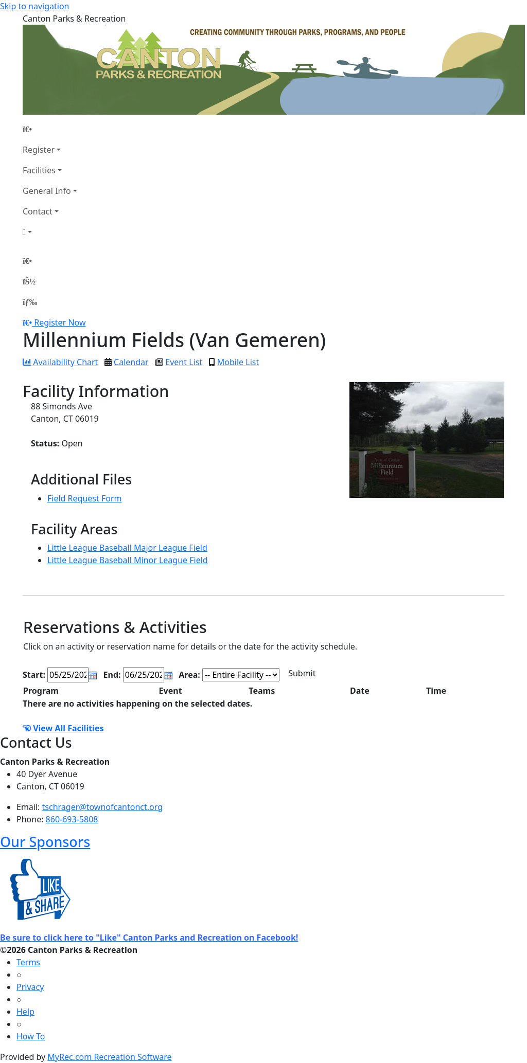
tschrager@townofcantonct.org (102, 807)
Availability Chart (60, 362)
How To (30, 1036)
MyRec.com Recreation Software (109, 1056)
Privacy (30, 987)
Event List (183, 362)
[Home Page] (50, 129)
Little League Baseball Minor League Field (127, 560)
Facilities (39, 170)
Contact (37, 211)
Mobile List (238, 362)
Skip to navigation (34, 6)
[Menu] (30, 302)
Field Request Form (84, 498)
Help (25, 1011)
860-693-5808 (72, 819)
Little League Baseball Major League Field (127, 547)
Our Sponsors (45, 841)
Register (39, 149)
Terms (28, 962)
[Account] (50, 232)
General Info (47, 190)
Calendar (131, 362)
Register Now (59, 322)
